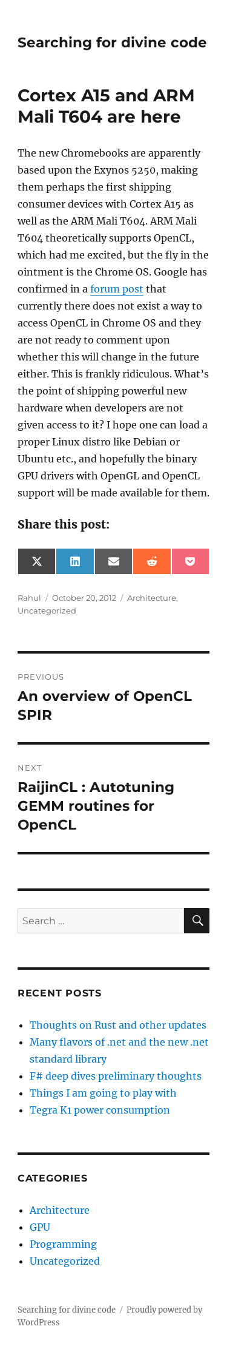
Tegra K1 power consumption (100, 1110)
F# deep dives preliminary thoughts (116, 1076)
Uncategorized (47, 610)
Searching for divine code (112, 42)
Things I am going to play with (103, 1093)
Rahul (29, 598)
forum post (116, 289)
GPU (40, 1227)
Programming (63, 1244)
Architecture (151, 598)
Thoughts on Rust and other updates (118, 1025)
